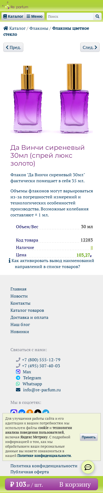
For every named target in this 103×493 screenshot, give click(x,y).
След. (90, 47)
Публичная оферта (29, 472)
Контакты (20, 303)
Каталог (14, 28)
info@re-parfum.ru (38, 390)
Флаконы (38, 28)
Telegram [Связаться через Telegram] (28, 378)
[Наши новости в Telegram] (45, 412)
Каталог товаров (27, 310)
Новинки (19, 331)
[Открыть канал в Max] (13, 412)
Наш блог (20, 324)
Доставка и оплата (29, 317)
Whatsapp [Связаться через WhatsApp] (29, 384)
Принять (89, 437)
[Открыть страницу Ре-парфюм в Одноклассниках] (29, 412)
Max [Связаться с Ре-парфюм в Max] (23, 372)
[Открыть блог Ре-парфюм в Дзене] (37, 412)
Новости (19, 296)
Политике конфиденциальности (44, 455)
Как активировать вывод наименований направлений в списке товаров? (51, 263)
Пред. (13, 47)
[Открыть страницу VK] (21, 412)
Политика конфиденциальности (43, 466)
